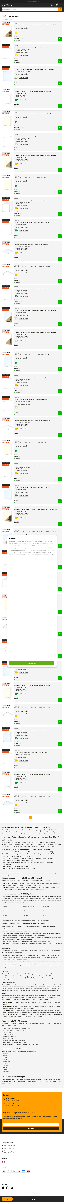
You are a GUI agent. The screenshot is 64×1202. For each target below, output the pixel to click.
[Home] (7, 5)
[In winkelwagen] (60, 39)
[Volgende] (37, 817)
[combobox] (32, 9)
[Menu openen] (61, 5)
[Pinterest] (12, 1187)
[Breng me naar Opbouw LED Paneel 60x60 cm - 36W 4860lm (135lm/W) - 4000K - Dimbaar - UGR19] (8, 714)
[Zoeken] (60, 9)
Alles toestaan (32, 663)
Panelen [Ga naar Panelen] (5, 12)
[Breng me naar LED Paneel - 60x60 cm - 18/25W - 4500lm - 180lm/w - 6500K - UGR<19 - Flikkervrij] (8, 494)
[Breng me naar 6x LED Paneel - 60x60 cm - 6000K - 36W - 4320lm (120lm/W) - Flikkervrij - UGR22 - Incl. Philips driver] (38, 532)
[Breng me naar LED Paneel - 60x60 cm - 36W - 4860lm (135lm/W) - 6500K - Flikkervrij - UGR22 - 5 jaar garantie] (8, 76)
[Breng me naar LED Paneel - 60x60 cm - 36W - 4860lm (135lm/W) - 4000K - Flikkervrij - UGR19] (8, 142)
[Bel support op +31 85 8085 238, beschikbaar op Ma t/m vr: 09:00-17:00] (11, 1100)
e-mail (46, 1081)
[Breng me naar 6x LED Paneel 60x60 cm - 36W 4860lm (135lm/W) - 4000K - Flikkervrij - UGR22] (8, 207)
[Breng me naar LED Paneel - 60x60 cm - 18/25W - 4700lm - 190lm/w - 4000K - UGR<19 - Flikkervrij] (8, 295)
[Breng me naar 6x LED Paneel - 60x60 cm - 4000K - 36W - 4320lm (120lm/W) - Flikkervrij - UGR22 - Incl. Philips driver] (8, 31)
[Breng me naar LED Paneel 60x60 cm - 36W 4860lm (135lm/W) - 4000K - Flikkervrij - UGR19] (8, 759)
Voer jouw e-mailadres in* (10, 1122)
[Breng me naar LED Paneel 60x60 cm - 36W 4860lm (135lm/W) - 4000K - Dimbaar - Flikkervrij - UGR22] (8, 472)
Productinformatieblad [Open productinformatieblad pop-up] (23, 33)
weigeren (23, 552)
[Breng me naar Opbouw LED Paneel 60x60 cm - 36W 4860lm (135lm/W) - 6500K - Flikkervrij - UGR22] (8, 251)
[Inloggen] (52, 5)
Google (13, 548)
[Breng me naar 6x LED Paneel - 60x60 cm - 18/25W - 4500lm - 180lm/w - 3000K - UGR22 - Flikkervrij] (8, 692)
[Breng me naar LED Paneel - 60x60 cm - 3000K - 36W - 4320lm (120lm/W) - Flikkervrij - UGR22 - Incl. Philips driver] (8, 162)
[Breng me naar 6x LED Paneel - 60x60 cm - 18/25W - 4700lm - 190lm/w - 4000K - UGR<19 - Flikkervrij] (8, 98)
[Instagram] (7, 1187)
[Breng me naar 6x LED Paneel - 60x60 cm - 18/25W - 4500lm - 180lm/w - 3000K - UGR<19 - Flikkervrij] (8, 120)
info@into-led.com (9, 1145)
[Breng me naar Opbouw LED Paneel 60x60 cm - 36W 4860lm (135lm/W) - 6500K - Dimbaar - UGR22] (8, 803)
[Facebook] (3, 1187)
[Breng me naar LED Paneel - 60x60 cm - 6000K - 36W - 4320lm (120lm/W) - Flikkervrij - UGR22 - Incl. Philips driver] (8, 317)
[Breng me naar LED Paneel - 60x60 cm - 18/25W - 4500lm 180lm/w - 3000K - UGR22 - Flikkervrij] (8, 184)
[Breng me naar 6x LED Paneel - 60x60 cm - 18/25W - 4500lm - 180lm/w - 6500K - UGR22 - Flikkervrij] (8, 737)
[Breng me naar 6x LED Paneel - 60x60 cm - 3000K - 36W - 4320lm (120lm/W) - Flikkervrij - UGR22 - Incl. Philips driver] (8, 516)
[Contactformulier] (11, 1105)
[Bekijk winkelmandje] (56, 5)
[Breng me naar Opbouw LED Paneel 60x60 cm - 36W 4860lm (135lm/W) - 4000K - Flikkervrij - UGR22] (8, 273)
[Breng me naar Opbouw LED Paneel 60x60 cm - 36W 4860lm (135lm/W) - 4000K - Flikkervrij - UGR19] (8, 427)
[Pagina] (30, 817)
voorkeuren (33, 554)
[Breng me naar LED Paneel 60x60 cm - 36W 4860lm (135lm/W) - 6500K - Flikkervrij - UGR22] (8, 671)
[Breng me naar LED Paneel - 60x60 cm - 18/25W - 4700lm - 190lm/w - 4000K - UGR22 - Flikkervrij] (8, 229)
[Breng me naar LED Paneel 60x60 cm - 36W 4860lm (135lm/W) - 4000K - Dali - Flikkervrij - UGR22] (8, 384)
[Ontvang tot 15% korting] (31, 1128)
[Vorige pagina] (26, 817)
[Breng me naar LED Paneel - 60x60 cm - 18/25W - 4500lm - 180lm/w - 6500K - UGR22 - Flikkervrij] (8, 361)
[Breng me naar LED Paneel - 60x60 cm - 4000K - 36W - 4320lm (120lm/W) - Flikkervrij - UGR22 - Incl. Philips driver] (8, 339)
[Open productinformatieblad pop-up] (16, 33)
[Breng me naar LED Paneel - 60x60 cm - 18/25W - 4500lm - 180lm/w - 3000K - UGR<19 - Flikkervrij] (8, 449)
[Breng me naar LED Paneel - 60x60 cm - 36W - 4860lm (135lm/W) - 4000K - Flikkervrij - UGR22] (8, 54)
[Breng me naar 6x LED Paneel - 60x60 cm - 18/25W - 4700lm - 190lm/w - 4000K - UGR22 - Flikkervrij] (8, 781)
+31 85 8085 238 (9, 1148)
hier (31, 550)
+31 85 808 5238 (6, 1083)
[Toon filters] (32, 1199)
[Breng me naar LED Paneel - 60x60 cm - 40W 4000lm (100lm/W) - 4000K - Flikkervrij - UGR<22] (8, 406)
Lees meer (50, 546)
